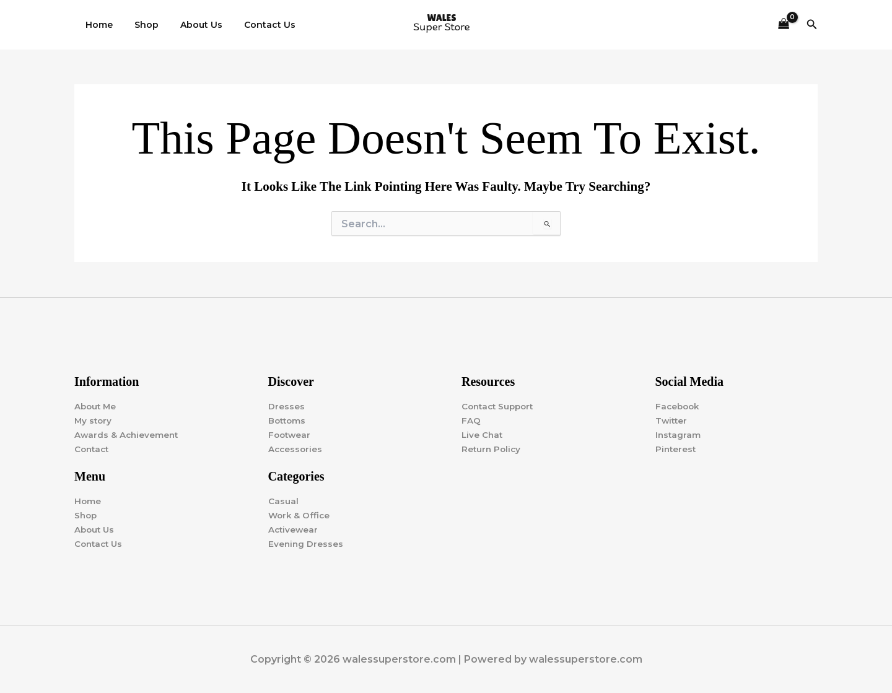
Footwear (290, 434)
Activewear (294, 529)
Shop (140, 24)
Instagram (678, 434)
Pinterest (676, 448)
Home (96, 24)
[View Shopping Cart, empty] (783, 25)
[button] (812, 25)
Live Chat (482, 434)
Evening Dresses (306, 543)
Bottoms (288, 419)
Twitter (672, 419)
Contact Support (499, 405)
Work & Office (300, 515)
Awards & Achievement (127, 434)
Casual (283, 501)
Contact (93, 448)
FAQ (471, 419)
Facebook (678, 405)
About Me (96, 405)
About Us (190, 24)
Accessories (296, 448)
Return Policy (492, 448)
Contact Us (254, 24)
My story (93, 419)
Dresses (286, 405)
